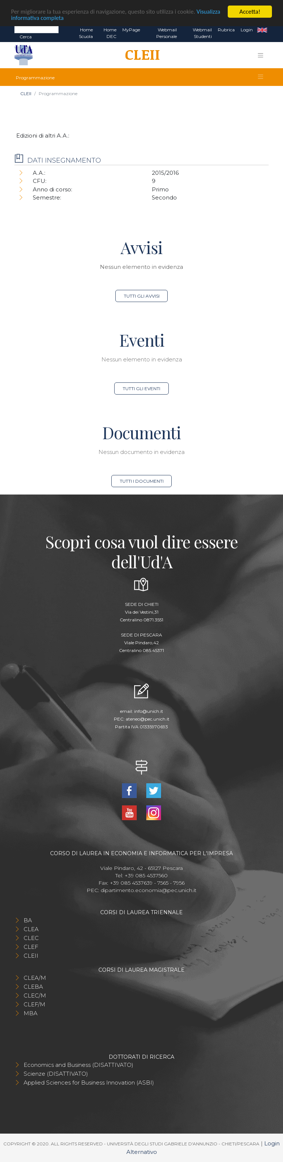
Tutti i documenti (142, 481)
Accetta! (250, 11)
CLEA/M (35, 977)
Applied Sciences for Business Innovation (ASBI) (89, 1082)
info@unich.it (148, 711)
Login (247, 29)
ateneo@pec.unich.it (148, 719)
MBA (31, 1013)
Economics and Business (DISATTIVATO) (78, 1064)
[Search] (36, 29)
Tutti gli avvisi (142, 296)
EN (262, 30)
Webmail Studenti (202, 33)
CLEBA (33, 986)
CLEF (31, 946)
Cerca (26, 36)
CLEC (31, 937)
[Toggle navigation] (260, 55)
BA (28, 920)
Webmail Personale (166, 33)
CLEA (31, 929)
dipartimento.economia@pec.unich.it (148, 890)
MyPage (131, 29)
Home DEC (110, 33)
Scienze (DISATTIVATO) (56, 1073)
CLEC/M (35, 995)
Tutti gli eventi (141, 388)
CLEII (25, 93)
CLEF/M (34, 1004)
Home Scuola (86, 33)
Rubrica (226, 29)
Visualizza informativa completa (51, 18)
